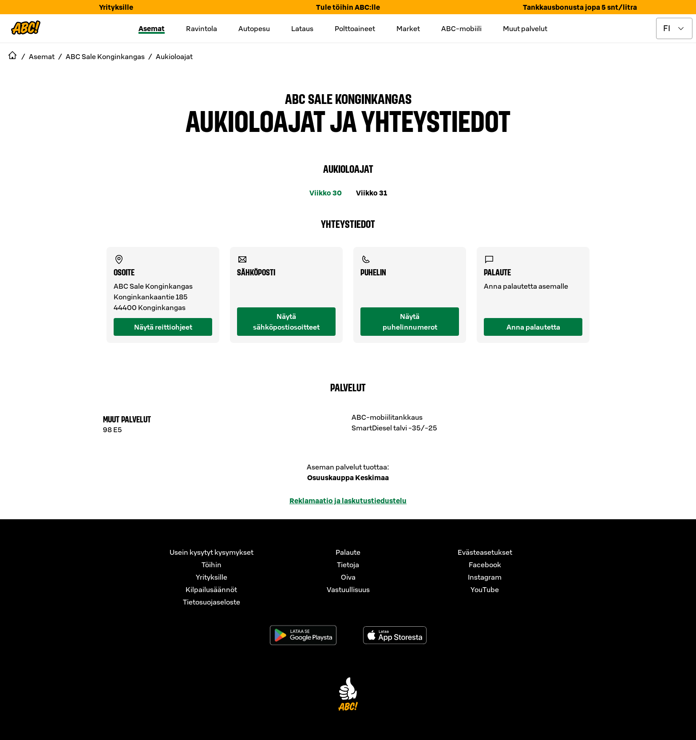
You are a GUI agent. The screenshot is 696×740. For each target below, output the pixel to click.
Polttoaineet (355, 28)
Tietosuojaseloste (211, 601)
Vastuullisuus (348, 589)
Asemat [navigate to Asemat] (42, 56)
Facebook (485, 564)
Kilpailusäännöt (211, 589)
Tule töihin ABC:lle (348, 7)
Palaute (348, 552)
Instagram (485, 577)
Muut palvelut (525, 28)
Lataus (302, 28)
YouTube (485, 589)
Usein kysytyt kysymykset (211, 552)
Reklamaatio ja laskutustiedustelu (348, 500)
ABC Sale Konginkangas (348, 98)
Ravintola (201, 28)
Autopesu (254, 28)
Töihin (211, 564)
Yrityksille (116, 7)
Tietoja (348, 564)
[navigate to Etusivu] (12, 56)
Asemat (151, 28)
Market (408, 28)
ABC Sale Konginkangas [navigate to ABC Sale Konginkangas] (105, 56)
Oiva (348, 577)
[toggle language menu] (674, 28)
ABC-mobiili (461, 28)
